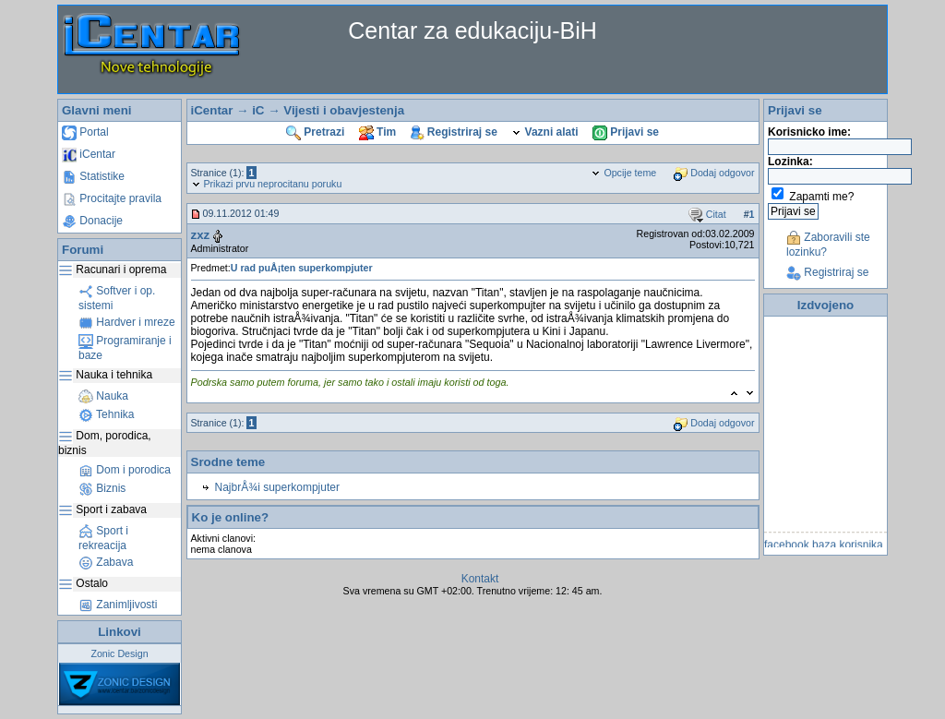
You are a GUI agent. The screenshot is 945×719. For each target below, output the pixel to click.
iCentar (88, 154)
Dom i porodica (124, 469)
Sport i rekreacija (103, 538)
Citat (707, 214)
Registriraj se (454, 132)
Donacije (92, 220)
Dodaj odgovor (714, 172)
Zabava (105, 562)
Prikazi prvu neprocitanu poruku (266, 183)
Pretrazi (315, 132)
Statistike (93, 176)
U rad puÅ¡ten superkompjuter (302, 267)
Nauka (103, 395)
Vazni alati (544, 132)
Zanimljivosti (117, 604)
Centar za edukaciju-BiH (472, 30)
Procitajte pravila (111, 198)
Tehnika (106, 414)
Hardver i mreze (126, 322)
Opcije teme (623, 172)
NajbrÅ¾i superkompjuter (277, 487)
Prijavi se (625, 132)
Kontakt (480, 578)
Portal (85, 132)
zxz (200, 235)
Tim (377, 132)
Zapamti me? (821, 196)
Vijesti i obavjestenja (343, 110)
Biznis (102, 488)
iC (258, 110)
